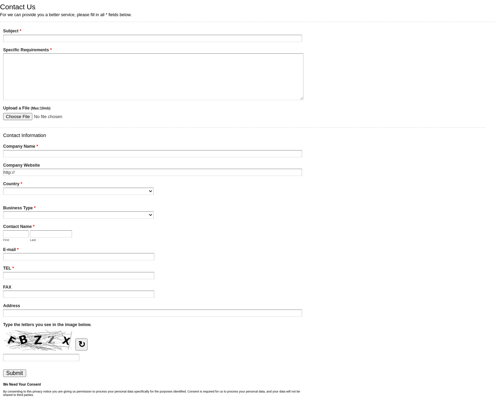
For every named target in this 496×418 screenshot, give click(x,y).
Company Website (21, 165)
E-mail (11, 250)
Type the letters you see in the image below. (47, 324)
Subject (12, 32)
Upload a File (26, 108)
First (6, 240)
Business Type (19, 209)
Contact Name (18, 227)
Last (33, 240)
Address (11, 305)
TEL (8, 269)
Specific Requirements (27, 51)
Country (12, 184)
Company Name (20, 147)
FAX (7, 287)
